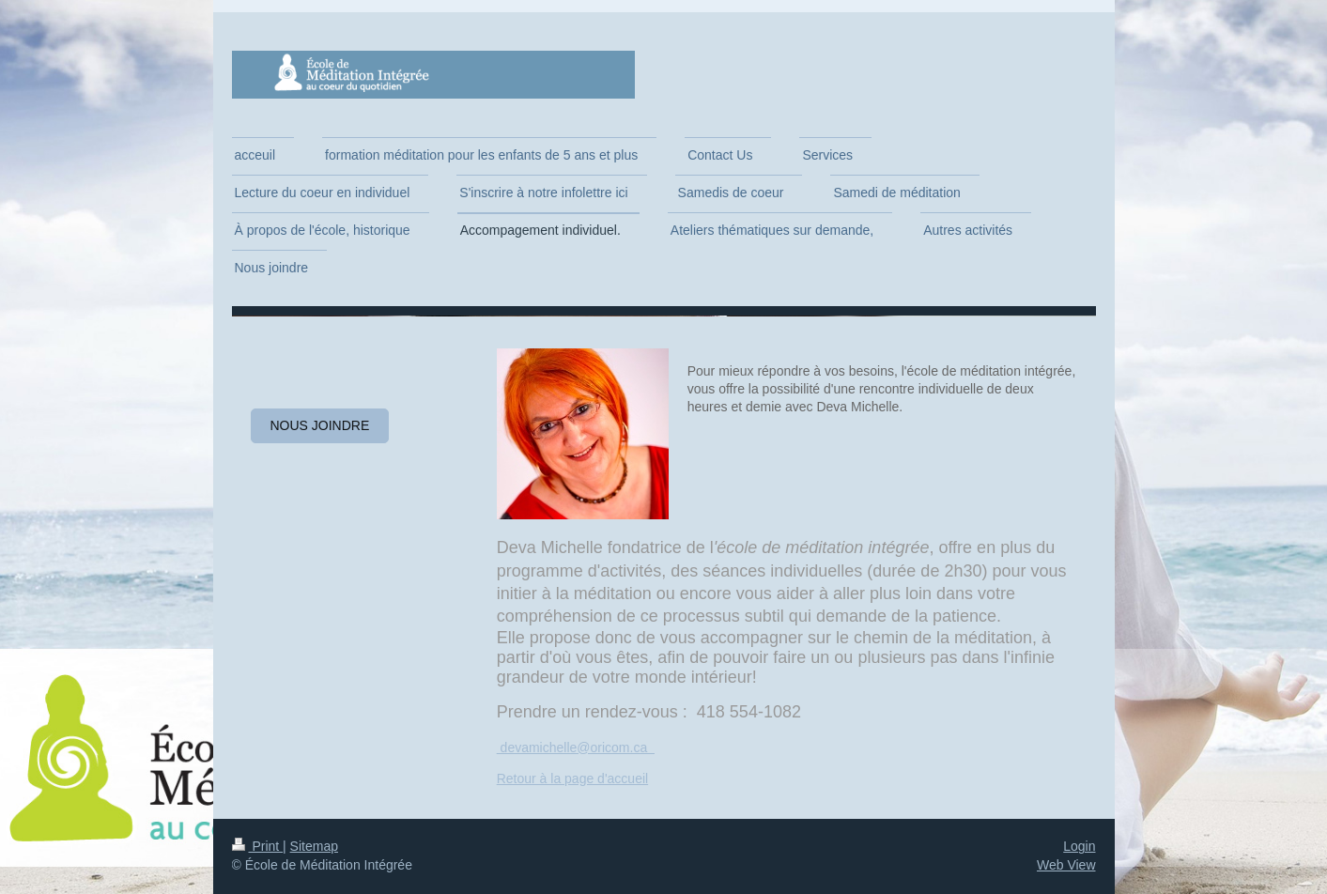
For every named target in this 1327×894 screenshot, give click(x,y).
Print (258, 846)
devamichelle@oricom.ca (576, 747)
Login (1079, 846)
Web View (1066, 864)
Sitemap (314, 846)
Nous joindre (320, 425)
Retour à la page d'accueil (572, 778)
